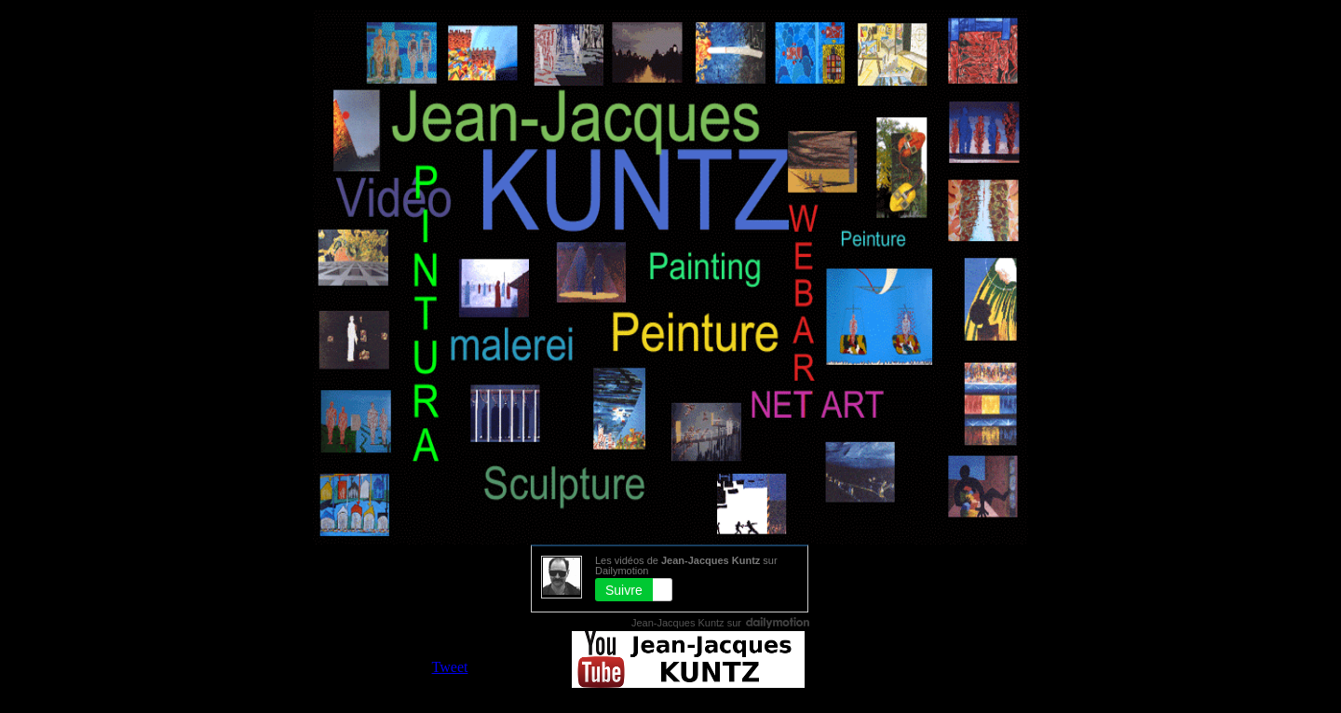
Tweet (450, 667)
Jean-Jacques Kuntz (678, 622)
